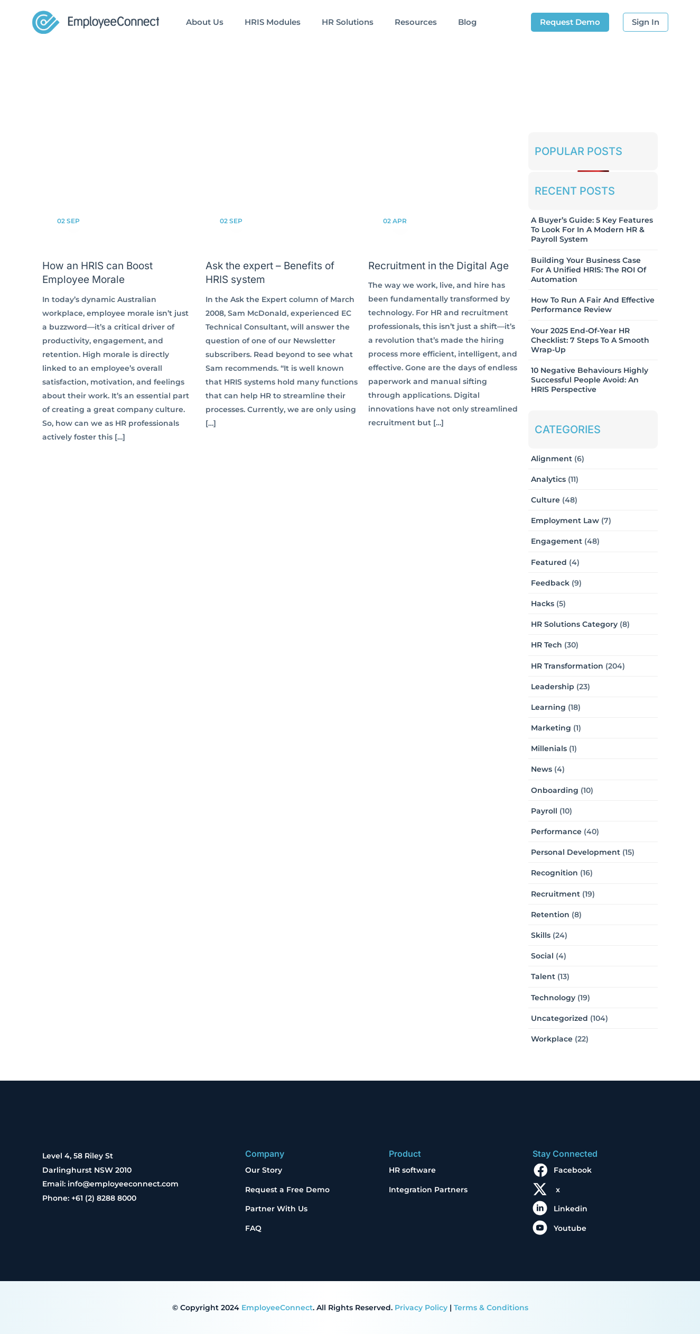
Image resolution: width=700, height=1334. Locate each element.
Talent (543, 976)
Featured (549, 562)
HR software (412, 1170)
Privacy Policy (421, 1307)
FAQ (253, 1228)
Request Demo (570, 22)
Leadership (552, 686)
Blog (467, 22)
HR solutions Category (574, 624)
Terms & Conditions (491, 1307)
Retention (550, 914)
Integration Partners (428, 1189)
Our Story (263, 1170)
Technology (553, 997)
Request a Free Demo (287, 1189)
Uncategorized (559, 1018)
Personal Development (575, 852)
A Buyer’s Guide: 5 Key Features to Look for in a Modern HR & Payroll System (592, 229)
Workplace (552, 1039)
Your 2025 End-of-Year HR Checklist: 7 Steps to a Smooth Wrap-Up (590, 340)
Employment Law (565, 520)
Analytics (548, 479)
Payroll (544, 811)
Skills (540, 935)
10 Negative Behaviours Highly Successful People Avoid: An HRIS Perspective (589, 380)
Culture (545, 500)
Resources (416, 22)
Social (542, 956)
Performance (556, 831)
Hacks (542, 603)
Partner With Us (276, 1208)
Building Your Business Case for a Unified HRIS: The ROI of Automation (588, 269)
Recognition (554, 873)
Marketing (551, 728)
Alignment (551, 458)
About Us (204, 22)
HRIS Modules (273, 22)
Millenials (549, 748)
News (541, 769)
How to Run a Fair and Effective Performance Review (593, 304)
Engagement (556, 541)
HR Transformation (567, 666)
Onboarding (554, 790)
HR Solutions (348, 22)
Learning (548, 707)
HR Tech (546, 645)
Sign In (645, 22)
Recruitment (555, 894)
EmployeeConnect (277, 1307)
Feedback (550, 583)
